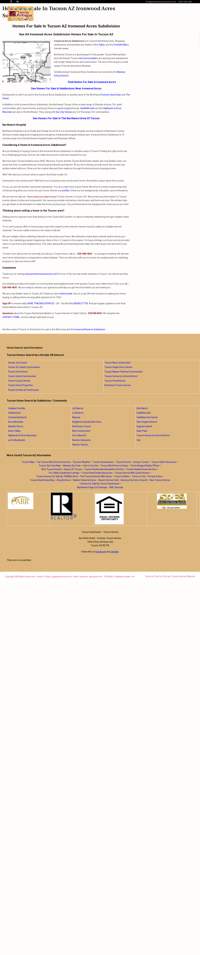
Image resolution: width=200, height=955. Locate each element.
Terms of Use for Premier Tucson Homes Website (170, 576)
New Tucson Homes (160, 480)
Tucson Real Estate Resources (97, 473)
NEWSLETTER (81, 303)
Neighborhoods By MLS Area (86, 422)
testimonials (66, 293)
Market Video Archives (84, 480)
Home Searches (116, 13)
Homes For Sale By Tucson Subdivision (100, 483)
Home (83, 13)
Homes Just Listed (17, 362)
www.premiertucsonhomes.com (41, 274)
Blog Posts (139, 13)
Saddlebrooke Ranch (147, 417)
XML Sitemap (116, 487)
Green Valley (14, 431)
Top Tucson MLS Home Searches (53, 462)
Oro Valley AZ (79, 435)
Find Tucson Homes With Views (96, 476)
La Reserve (78, 413)
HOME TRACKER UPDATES (40, 303)
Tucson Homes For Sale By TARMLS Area (57, 476)
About (95, 13)
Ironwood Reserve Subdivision (90, 329)
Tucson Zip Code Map (50, 465)
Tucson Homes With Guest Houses (132, 473)
